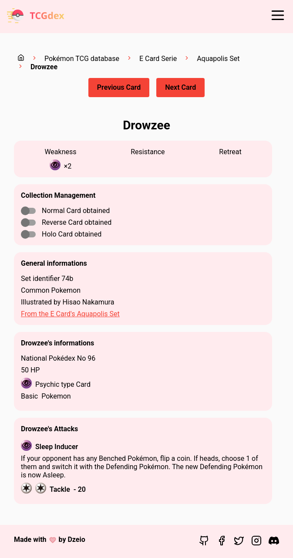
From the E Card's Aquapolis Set (70, 314)
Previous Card (119, 87)
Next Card (180, 87)
